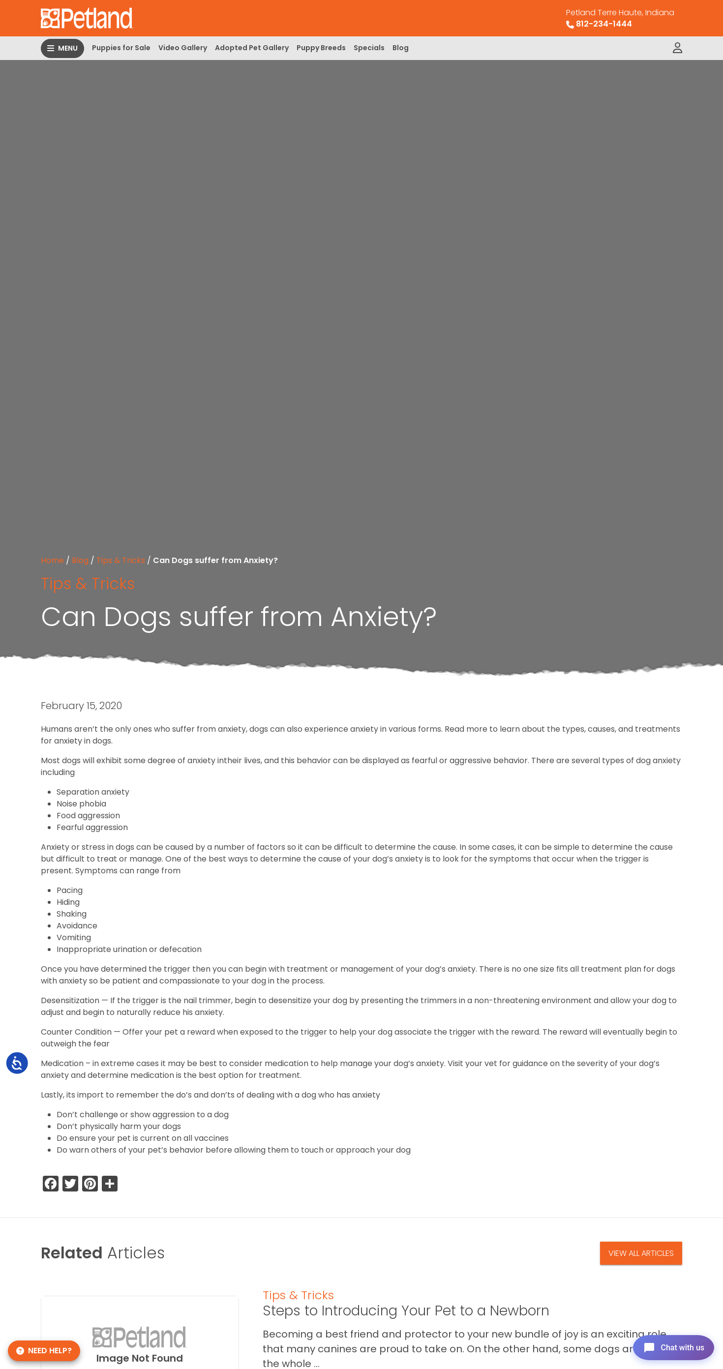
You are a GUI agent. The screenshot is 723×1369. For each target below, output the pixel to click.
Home (52, 560)
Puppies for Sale (121, 48)
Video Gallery (182, 48)
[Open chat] (670, 1346)
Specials (369, 48)
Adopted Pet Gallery (252, 48)
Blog (400, 48)
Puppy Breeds (321, 48)
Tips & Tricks (120, 560)
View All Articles (641, 1253)
